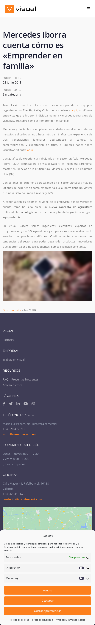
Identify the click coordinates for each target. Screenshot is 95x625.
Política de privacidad (42, 619)
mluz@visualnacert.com (20, 434)
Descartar (47, 600)
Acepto (47, 590)
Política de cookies (19, 619)
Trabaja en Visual (14, 359)
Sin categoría (12, 94)
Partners (8, 340)
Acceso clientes (12, 385)
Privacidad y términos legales (70, 619)
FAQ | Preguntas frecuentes (20, 379)
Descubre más (12, 310)
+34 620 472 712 (14, 429)
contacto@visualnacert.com (22, 499)
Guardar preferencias (47, 611)
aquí (74, 110)
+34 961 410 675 (14, 494)
